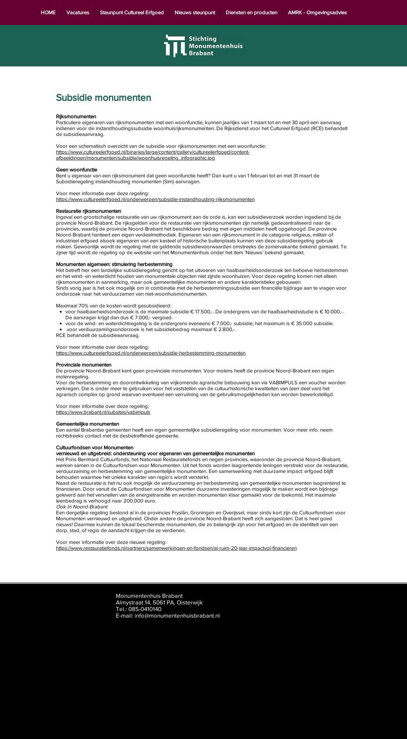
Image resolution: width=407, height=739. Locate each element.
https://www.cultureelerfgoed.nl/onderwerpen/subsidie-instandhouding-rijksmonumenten (155, 199)
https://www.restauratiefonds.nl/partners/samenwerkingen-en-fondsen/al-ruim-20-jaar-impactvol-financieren (176, 548)
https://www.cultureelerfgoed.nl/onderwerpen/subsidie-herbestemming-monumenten (151, 353)
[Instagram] (347, 605)
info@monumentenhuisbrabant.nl (177, 615)
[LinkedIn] (329, 605)
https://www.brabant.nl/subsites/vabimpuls (103, 412)
